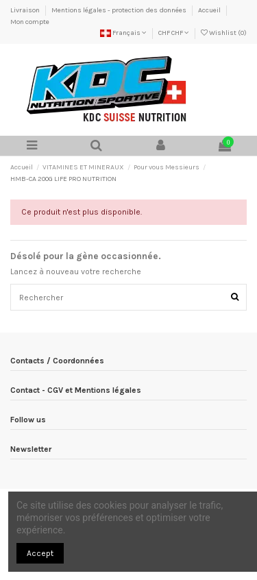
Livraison (25, 10)
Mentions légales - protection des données (119, 10)
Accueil (210, 10)
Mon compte (29, 22)
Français (123, 33)
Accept (40, 553)
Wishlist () (224, 33)
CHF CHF (173, 33)
